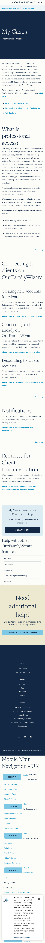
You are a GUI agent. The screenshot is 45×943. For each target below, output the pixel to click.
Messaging (8, 570)
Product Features (11, 789)
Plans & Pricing (10, 799)
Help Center (22, 669)
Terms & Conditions (22, 708)
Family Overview (10, 784)
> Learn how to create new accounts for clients (22, 316)
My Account (8, 581)
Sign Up (12, 777)
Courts (7, 824)
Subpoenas (22, 726)
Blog (22, 688)
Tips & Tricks (9, 853)
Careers (22, 692)
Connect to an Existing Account (17, 892)
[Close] (39, 899)
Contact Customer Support (22, 633)
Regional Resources (22, 672)
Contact (26, 941)
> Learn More (22, 530)
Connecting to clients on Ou (17, 108)
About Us (22, 684)
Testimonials (28, 873)
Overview (8, 843)
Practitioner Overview (13, 814)
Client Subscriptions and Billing (15, 576)
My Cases (7, 559)
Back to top (39, 250)
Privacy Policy (22, 715)
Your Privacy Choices (22, 719)
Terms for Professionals (22, 711)
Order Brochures (11, 829)
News (22, 695)
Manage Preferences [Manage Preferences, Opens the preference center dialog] (22, 937)
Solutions (8, 848)
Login (26, 804)
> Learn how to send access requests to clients (21, 352)
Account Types (10, 794)
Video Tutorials (10, 858)
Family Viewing (9, 564)
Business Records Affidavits (22, 722)
